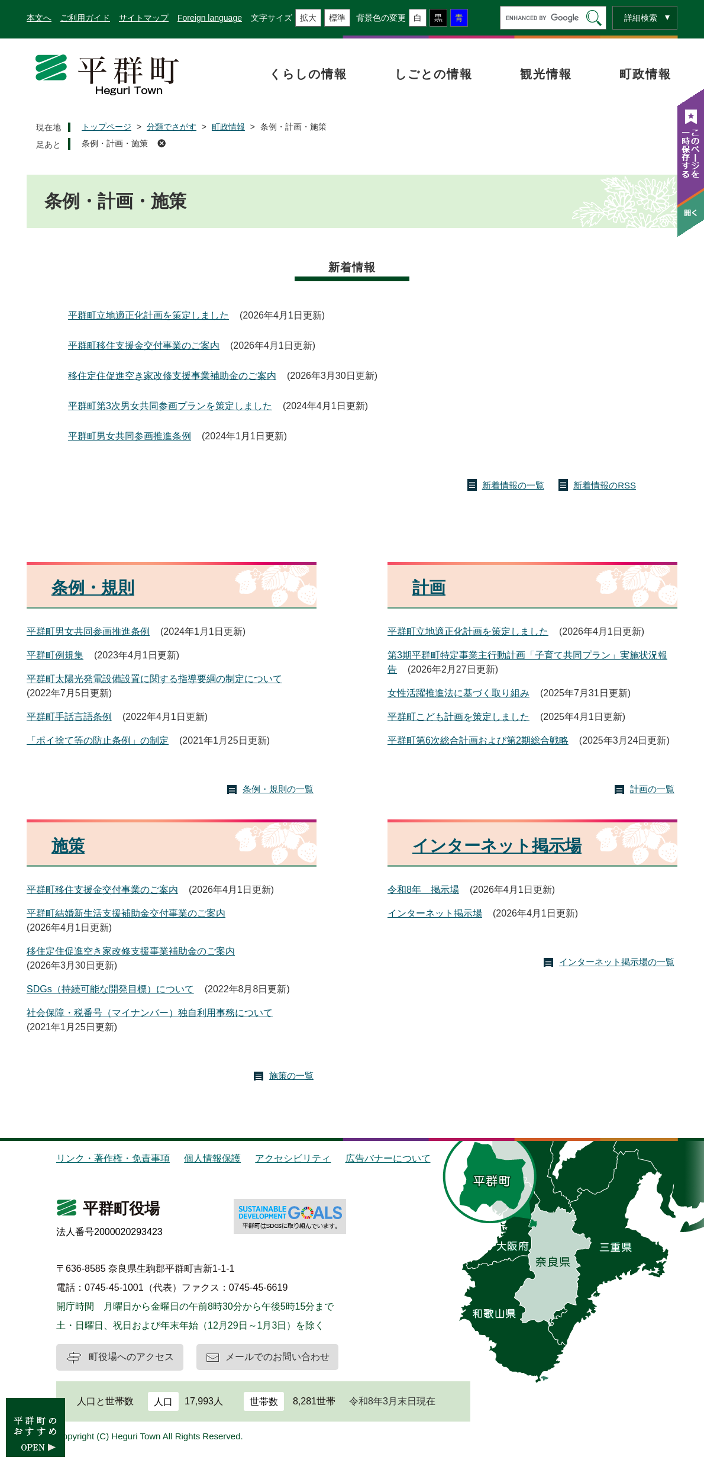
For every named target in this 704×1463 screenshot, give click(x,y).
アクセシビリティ (293, 1158)
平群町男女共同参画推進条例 (129, 436)
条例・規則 (92, 587)
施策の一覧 (291, 1075)
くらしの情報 (308, 74)
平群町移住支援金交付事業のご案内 (143, 345)
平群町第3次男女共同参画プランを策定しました (170, 406)
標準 (337, 17)
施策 (68, 846)
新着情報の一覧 (513, 485)
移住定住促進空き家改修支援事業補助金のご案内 (172, 376)
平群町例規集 (55, 655)
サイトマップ (144, 17)
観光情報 (546, 74)
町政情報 (645, 74)
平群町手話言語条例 (69, 717)
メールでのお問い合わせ (277, 1357)
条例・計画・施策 (115, 143)
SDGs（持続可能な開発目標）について (110, 989)
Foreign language (209, 17)
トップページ (106, 126)
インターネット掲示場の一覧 (616, 962)
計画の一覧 (652, 789)
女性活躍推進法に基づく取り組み (458, 693)
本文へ (39, 17)
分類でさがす (171, 126)
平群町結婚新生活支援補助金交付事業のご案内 (126, 913)
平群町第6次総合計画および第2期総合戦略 (478, 740)
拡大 (308, 17)
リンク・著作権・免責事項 (113, 1158)
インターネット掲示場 (497, 846)
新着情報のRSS (604, 485)
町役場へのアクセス (131, 1357)
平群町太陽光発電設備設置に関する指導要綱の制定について (154, 679)
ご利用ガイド (85, 17)
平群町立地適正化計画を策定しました (148, 315)
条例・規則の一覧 (278, 789)
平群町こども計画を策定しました (458, 717)
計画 (428, 587)
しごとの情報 (434, 74)
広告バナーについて (388, 1158)
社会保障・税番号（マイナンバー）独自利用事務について (150, 1013)
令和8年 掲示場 (423, 890)
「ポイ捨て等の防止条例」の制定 (98, 740)
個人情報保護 (212, 1158)
